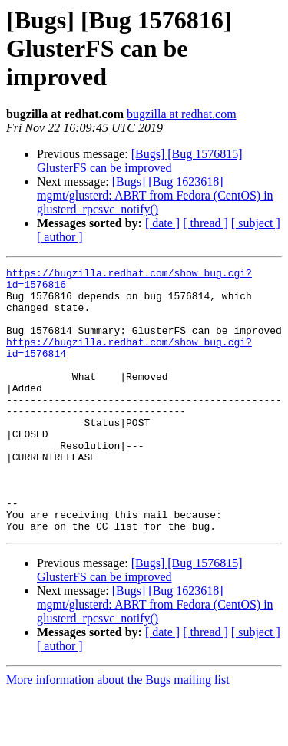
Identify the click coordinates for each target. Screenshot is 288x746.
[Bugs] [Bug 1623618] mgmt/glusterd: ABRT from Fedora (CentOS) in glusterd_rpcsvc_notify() (155, 195)
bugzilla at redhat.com (182, 113)
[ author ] (60, 236)
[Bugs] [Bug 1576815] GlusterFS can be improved (140, 160)
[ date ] (162, 222)
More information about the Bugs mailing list (118, 732)
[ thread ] (205, 222)
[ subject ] (255, 222)
